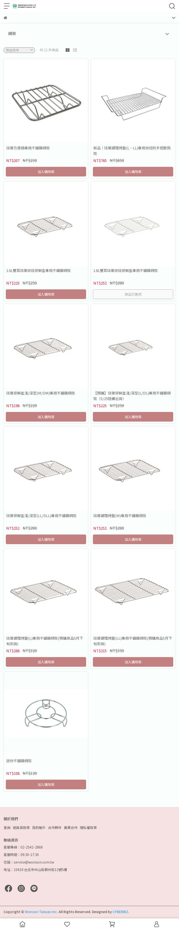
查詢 (7, 827)
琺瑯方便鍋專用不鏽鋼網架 (28, 147)
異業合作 (70, 827)
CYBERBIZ (120, 911)
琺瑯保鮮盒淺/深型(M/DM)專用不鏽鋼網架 (40, 392)
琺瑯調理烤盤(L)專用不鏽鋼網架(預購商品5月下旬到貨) (44, 641)
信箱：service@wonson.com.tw (29, 862)
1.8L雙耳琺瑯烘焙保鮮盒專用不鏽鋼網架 (125, 270)
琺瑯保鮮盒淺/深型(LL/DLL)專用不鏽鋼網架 (41, 515)
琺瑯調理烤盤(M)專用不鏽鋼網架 (119, 515)
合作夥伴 (55, 827)
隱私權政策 (88, 827)
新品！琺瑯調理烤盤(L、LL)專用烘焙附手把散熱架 (132, 150)
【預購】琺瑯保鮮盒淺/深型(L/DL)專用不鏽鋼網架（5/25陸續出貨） (132, 395)
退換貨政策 (21, 827)
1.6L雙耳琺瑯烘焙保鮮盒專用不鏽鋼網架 (38, 270)
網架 (12, 33)
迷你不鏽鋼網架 (19, 760)
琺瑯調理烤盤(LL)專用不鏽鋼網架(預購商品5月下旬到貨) (132, 641)
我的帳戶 (39, 827)
